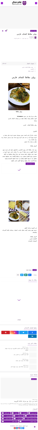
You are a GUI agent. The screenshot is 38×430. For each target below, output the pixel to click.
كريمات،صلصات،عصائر (29, 418)
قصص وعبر (6, 415)
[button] (29, 275)
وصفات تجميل (7, 418)
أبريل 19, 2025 (25, 365)
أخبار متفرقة (32, 413)
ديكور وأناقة (6, 413)
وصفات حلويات (28, 421)
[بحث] (2, 3)
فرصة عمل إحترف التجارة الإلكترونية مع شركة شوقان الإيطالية (16, 349)
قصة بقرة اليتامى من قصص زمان (21, 354)
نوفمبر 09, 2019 (25, 353)
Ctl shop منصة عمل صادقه (22, 360)
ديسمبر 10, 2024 (25, 359)
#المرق (32, 69)
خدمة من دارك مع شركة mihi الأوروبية (25, 401)
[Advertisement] (19, 18)
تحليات (14, 413)
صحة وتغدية (18, 415)
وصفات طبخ (33, 30)
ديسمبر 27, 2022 (25, 347)
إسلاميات (23, 413)
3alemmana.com (13, 425)
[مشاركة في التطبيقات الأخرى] (18, 275)
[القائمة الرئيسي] (36, 3)
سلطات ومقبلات (30, 415)
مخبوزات (17, 418)
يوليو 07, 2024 (34, 399)
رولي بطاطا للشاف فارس (28, 67)
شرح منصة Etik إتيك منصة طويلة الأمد (19, 366)
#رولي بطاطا (31, 71)
